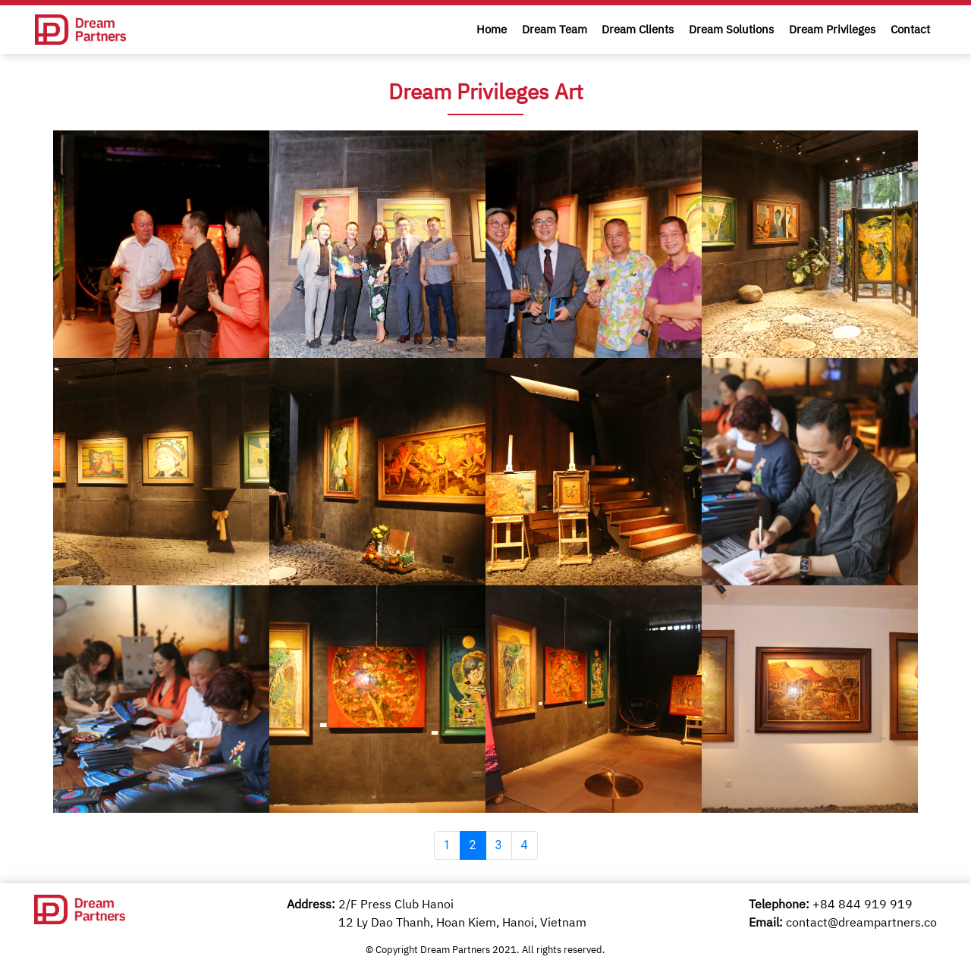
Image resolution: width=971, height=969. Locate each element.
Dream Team (554, 29)
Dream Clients (638, 29)
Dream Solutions (731, 29)
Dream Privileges (832, 29)
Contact (910, 29)
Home (491, 29)
